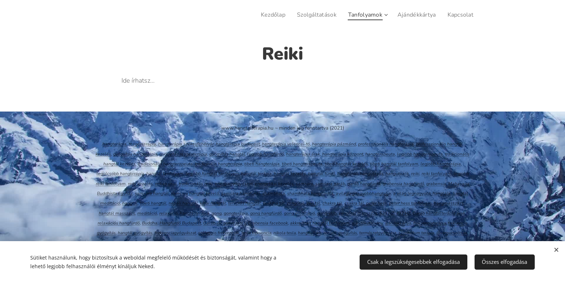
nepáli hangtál (183, 203)
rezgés (330, 233)
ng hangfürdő (268, 213)
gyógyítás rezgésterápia (183, 154)
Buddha (149, 223)
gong (217, 213)
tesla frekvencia (256, 233)
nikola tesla (284, 233)
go (252, 213)
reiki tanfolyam (436, 174)
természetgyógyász (377, 233)
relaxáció (168, 213)
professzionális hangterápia (386, 144)
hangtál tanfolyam (164, 174)
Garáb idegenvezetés (224, 223)
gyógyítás (347, 233)
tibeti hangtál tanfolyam (394, 164)
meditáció (147, 213)
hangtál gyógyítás (135, 233)
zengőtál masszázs (358, 213)
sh (289, 193)
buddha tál (274, 203)
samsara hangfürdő (240, 193)
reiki (415, 174)
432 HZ (403, 213)
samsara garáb (330, 184)
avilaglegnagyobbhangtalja (363, 193)
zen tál (313, 203)
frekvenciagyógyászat (175, 233)
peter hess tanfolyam (410, 203)
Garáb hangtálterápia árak (439, 213)
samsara (304, 184)
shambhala (273, 193)
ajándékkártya (398, 223)
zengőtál (295, 203)
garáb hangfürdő (364, 184)
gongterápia (236, 213)
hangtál (130, 203)
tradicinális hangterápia (218, 164)
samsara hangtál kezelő (195, 193)
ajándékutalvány (367, 223)
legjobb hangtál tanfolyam (212, 174)
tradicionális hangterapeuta (165, 164)
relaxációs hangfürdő (119, 223)
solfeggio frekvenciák (218, 233)
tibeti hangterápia (262, 164)
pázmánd (346, 144)
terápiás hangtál (244, 203)
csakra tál (354, 203)
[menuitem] (265, 15)
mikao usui (166, 184)
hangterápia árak (303, 154)
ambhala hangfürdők (313, 193)
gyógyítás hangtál (227, 154)
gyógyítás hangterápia (135, 154)
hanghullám (309, 233)
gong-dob (327, 213)
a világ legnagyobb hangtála (421, 193)
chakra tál (332, 203)
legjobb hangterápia (441, 164)
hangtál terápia (256, 174)
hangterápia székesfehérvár (186, 144)
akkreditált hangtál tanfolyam (320, 223)
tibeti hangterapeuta (302, 164)
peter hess (376, 203)
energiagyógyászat (234, 184)
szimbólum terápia (416, 233)
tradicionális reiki (196, 184)
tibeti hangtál (153, 203)
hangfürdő (347, 174)
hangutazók (397, 174)
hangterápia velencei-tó (286, 144)
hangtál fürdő (321, 174)
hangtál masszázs (117, 213)
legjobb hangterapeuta (420, 154)
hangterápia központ (342, 154)
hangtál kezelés (290, 174)
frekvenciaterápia (429, 223)
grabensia (436, 184)
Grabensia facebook (268, 223)
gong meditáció (299, 213)
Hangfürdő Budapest (180, 223)
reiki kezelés (140, 184)
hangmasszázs (449, 203)
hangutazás (371, 174)
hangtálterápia (194, 213)
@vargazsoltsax (451, 233)
